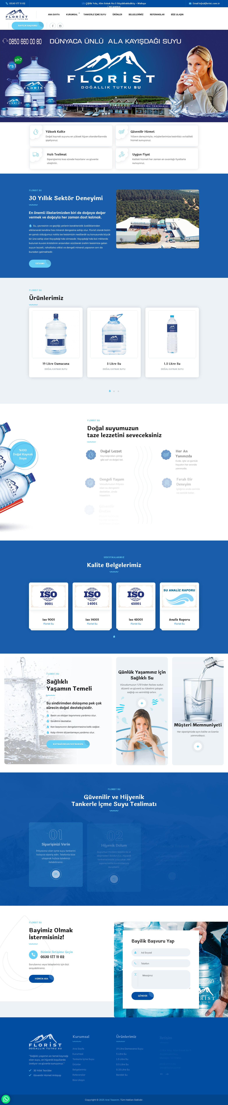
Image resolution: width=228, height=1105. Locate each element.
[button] (109, 391)
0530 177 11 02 (17, 3)
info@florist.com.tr (209, 3)
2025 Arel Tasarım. (109, 1099)
